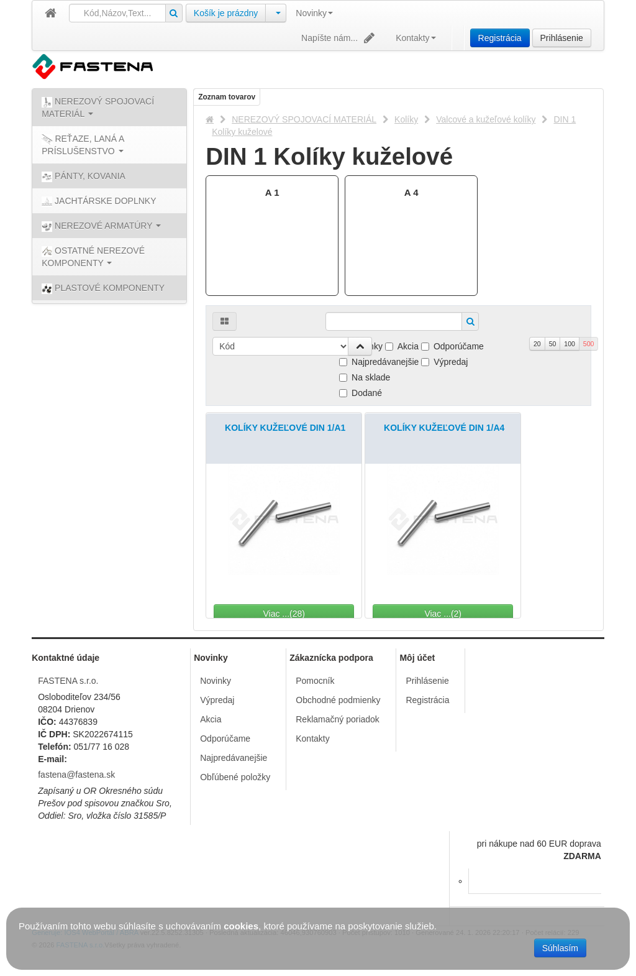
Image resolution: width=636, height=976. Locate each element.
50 (552, 344)
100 (569, 344)
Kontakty (415, 38)
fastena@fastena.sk (76, 775)
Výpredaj (444, 362)
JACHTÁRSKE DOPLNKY (99, 201)
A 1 (272, 192)
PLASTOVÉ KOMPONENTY (103, 288)
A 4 (411, 192)
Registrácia (500, 38)
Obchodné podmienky (338, 700)
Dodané (360, 393)
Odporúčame (452, 346)
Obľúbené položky (235, 777)
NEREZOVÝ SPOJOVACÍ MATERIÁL (304, 119)
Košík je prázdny (226, 13)
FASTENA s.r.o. (68, 681)
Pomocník (315, 681)
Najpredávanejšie (379, 362)
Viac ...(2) (477, 614)
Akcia (402, 346)
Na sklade (364, 377)
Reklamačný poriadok (337, 719)
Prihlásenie (561, 38)
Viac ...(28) (317, 614)
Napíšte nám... (339, 38)
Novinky (314, 13)
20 (537, 344)
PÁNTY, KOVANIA (83, 176)
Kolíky (406, 119)
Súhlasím (560, 948)
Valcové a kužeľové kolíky (485, 119)
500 (588, 344)
